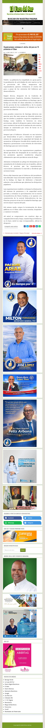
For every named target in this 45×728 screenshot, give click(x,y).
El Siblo (7, 686)
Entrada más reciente (11, 233)
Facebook (9, 518)
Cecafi (6, 709)
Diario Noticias (9, 689)
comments (23, 52)
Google (7, 693)
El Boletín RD (9, 698)
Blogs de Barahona (10, 705)
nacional (23, 43)
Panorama (8, 707)
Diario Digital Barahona (12, 684)
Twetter (28, 518)
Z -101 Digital (9, 700)
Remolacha (8, 702)
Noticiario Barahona (11, 691)
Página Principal (24, 233)
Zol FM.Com (8, 696)
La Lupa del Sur (9, 682)
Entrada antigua (36, 233)
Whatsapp (9, 523)
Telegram (28, 523)
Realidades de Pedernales (13, 711)
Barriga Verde (9, 680)
